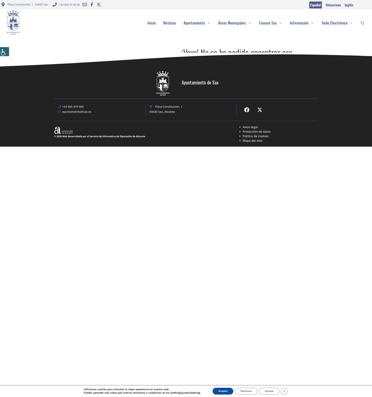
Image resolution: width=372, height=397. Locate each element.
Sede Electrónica (339, 22)
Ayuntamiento (199, 22)
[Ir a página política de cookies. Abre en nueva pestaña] (255, 131)
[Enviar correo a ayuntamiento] (24, 5)
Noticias (169, 23)
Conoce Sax (272, 22)
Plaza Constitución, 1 (169, 106)
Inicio (152, 23)
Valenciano (333, 4)
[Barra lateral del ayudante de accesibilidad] (4, 51)
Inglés (349, 4)
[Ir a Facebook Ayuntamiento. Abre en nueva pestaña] (92, 5)
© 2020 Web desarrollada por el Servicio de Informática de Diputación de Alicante (99, 136)
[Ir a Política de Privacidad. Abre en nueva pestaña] (248, 127)
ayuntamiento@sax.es (76, 111)
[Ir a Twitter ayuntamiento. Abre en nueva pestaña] (99, 5)
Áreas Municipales (236, 22)
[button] (362, 22)
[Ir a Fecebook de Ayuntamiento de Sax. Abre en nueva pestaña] (246, 109)
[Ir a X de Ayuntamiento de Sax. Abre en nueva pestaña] (259, 109)
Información (304, 22)
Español (315, 4)
